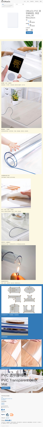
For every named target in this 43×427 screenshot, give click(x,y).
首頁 (2, 397)
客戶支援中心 (3, 399)
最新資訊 (2, 404)
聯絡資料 (2, 403)
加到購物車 (29, 32)
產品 (3, 4)
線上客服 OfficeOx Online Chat (6, 398)
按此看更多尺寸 (5, 388)
